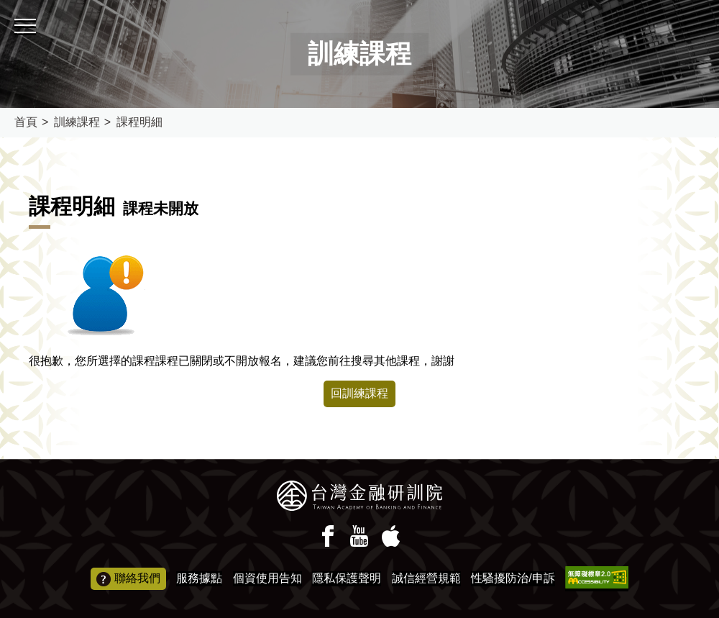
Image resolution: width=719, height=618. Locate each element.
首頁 (25, 122)
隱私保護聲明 (346, 578)
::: (4, 6)
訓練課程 (77, 122)
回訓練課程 (359, 393)
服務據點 (199, 578)
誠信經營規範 (426, 578)
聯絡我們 (128, 579)
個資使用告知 (267, 578)
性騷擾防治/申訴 (512, 578)
